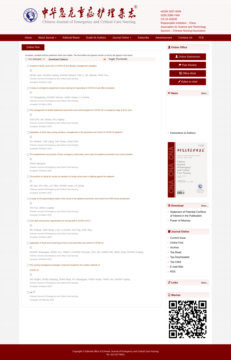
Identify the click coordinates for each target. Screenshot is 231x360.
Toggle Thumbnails (118, 59)
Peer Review (188, 65)
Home (28, 37)
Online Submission (187, 56)
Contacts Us (185, 37)
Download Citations (58, 59)
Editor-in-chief (187, 81)
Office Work (187, 73)
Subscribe (143, 37)
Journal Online (121, 37)
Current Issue (178, 238)
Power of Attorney (180, 220)
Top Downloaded (179, 257)
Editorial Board (71, 37)
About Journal (47, 37)
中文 (201, 37)
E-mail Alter (176, 266)
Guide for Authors (96, 37)
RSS (172, 271)
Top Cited (175, 262)
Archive (174, 247)
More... (204, 93)
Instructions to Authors (183, 134)
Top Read (175, 252)
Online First (176, 242)
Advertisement (163, 37)
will (31, 292)
